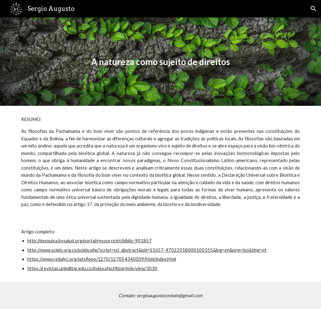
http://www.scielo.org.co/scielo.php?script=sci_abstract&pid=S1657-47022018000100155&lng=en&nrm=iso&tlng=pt (147, 250)
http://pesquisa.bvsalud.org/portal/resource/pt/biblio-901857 (89, 240)
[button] (313, 8)
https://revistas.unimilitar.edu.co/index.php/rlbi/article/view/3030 (92, 268)
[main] (160, 62)
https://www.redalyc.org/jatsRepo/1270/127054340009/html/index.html (101, 259)
